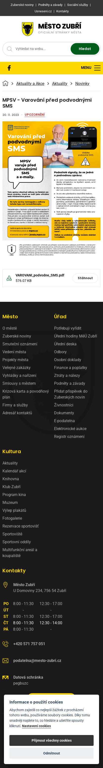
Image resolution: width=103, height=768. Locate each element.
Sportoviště (12, 534)
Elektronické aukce (70, 428)
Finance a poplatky (70, 367)
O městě (9, 328)
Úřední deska (65, 344)
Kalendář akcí (14, 471)
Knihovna (10, 479)
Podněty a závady (69, 383)
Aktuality (59, 84)
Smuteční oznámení (19, 344)
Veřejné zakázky (16, 367)
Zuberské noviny (16, 336)
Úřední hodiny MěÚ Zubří (75, 336)
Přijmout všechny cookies (52, 740)
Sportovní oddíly (16, 542)
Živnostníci (63, 405)
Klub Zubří (11, 486)
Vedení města (14, 352)
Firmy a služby (15, 405)
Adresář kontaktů (17, 413)
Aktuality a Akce (30, 84)
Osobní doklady (67, 359)
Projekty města (15, 359)
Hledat (85, 48)
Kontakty (14, 570)
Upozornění (35, 115)
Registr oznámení (69, 436)
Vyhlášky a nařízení (19, 375)
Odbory (60, 352)
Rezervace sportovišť (20, 526)
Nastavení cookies (36, 726)
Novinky (82, 84)
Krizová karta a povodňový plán (25, 394)
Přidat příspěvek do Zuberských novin (70, 394)
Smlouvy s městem (19, 383)
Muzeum (10, 502)
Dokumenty (64, 413)
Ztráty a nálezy (67, 375)
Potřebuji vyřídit (67, 328)
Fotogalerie (12, 518)
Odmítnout (51, 753)
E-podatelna (64, 420)
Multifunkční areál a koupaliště (19, 552)
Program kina (14, 494)
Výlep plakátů (14, 510)
